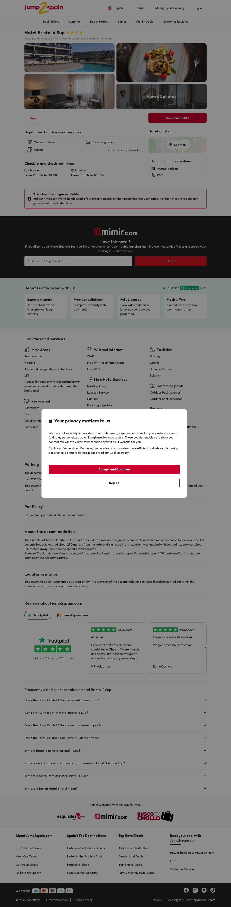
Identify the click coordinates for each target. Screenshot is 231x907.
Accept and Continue (114, 469)
